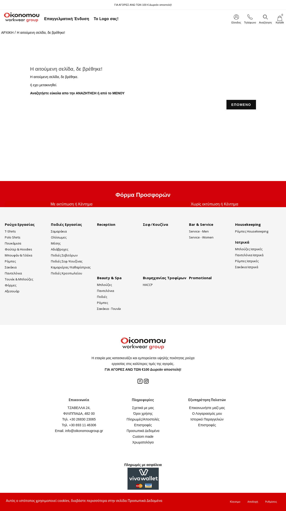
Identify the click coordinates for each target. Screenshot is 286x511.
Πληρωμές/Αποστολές (143, 419)
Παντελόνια (13, 273)
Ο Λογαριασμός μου (207, 413)
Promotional (200, 277)
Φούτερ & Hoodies (18, 249)
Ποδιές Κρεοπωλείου (66, 273)
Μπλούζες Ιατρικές (248, 249)
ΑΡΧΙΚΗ (7, 32)
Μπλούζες (104, 285)
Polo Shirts (12, 237)
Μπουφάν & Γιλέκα (18, 255)
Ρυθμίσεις (271, 501)
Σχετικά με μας (143, 408)
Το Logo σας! (106, 19)
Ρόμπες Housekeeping (251, 231)
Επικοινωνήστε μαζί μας (207, 408)
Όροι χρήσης (143, 413)
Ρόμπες (10, 261)
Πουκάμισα (13, 243)
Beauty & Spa (109, 277)
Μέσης (56, 243)
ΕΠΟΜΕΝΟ (241, 105)
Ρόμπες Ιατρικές (247, 261)
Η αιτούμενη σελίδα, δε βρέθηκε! (41, 32)
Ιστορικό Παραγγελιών (207, 419)
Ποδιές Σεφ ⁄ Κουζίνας (66, 261)
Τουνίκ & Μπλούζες (19, 279)
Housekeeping (248, 224)
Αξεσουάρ (12, 291)
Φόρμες (10, 285)
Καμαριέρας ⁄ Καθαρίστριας (71, 267)
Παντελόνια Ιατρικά (249, 255)
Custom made (143, 436)
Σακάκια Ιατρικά (246, 267)
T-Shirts (10, 231)
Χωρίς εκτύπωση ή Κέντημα (214, 204)
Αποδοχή (252, 501)
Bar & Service (201, 224)
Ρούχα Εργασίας (20, 224)
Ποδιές (102, 297)
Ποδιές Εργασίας (66, 224)
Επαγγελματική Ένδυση (66, 19)
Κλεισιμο (235, 501)
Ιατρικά (242, 242)
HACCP (148, 285)
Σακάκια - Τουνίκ (109, 309)
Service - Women (201, 237)
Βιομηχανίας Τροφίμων (164, 277)
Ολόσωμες (59, 237)
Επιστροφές (143, 425)
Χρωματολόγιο (143, 442)
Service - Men (199, 231)
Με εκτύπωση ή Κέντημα (71, 204)
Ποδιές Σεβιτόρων (64, 255)
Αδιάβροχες (59, 249)
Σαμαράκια (59, 231)
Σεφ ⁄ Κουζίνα (155, 224)
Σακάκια (11, 267)
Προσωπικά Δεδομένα (143, 431)
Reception (106, 224)
